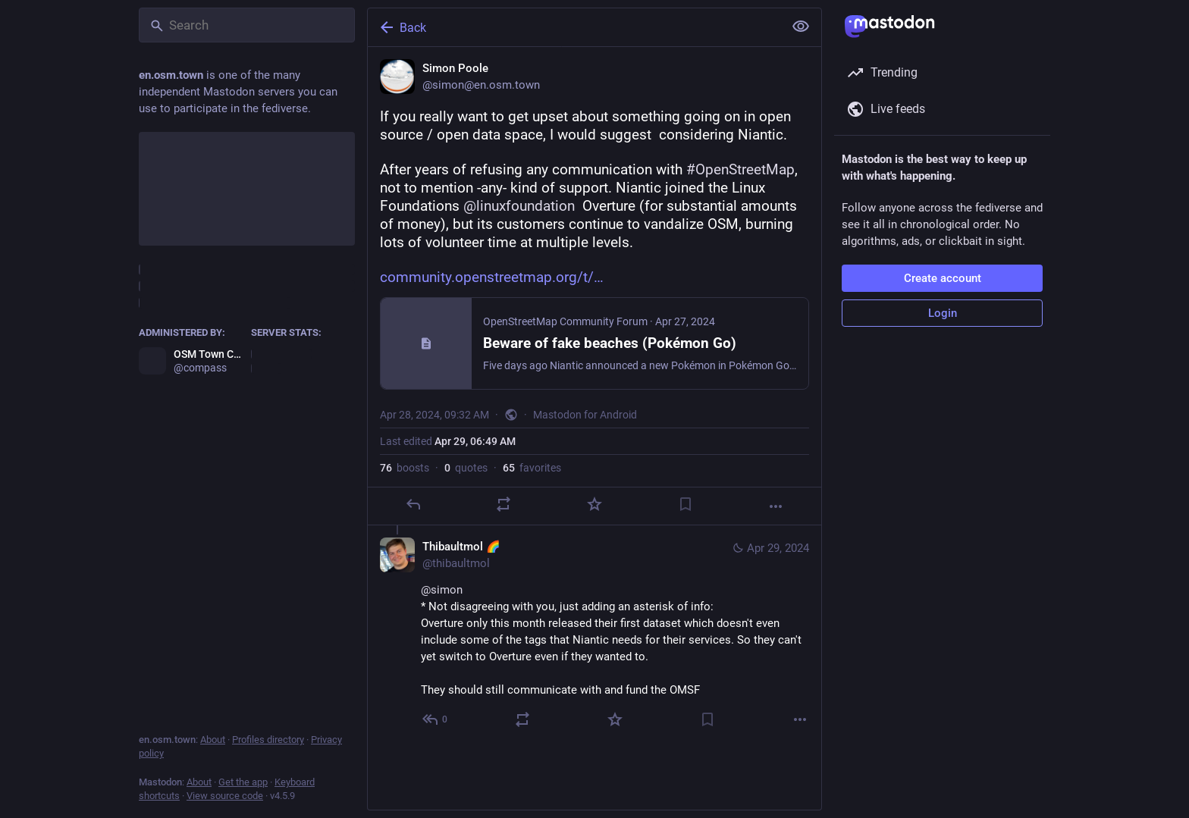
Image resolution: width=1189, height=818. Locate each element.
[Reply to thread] (435, 719)
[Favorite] (594, 504)
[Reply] (413, 504)
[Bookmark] (685, 504)
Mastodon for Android (585, 415)
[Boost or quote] (503, 504)
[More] (776, 506)
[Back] (574, 27)
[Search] (247, 25)
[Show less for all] (800, 26)
